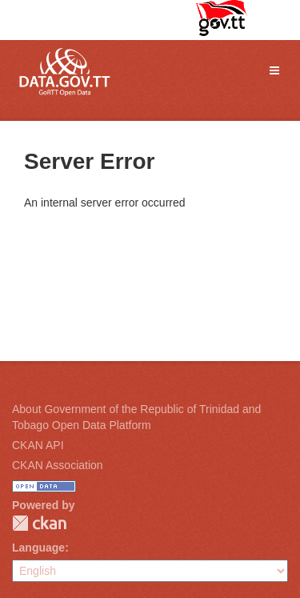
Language (38, 547)
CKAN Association (57, 465)
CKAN (39, 523)
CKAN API (38, 445)
